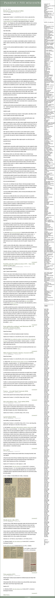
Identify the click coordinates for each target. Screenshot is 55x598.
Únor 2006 (46, 531)
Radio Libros (46, 199)
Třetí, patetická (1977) (9, 574)
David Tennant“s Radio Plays (49, 92)
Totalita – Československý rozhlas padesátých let (48, 254)
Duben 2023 (46, 342)
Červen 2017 (46, 406)
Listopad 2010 (46, 478)
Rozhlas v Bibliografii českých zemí (49, 222)
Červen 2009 (46, 494)
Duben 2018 (46, 397)
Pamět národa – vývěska (48, 177)
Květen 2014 (46, 440)
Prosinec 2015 (46, 422)
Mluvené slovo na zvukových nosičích (49, 281)
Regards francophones (48, 219)
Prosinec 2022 (46, 345)
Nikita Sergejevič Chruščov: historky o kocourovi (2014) (18, 352)
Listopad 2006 (46, 522)
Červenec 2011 (46, 471)
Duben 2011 (46, 474)
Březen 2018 (46, 398)
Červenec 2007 (46, 515)
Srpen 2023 (46, 338)
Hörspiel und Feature (47, 135)
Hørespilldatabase (47, 142)
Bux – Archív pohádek (48, 77)
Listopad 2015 (46, 423)
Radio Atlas (46, 189)
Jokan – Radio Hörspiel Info (48, 150)
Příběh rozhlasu (47, 186)
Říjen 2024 (46, 325)
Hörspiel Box (46, 132)
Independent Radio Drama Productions (48, 144)
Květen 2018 (46, 396)
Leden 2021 (46, 366)
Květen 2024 (46, 330)
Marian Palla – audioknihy (48, 160)
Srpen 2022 (46, 349)
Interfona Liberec (47, 145)
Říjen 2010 (46, 479)
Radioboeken (46, 208)
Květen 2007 (46, 517)
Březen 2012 (46, 464)
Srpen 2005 (46, 536)
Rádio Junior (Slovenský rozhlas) (48, 197)
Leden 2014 (46, 444)
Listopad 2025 (46, 313)
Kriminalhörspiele (47, 154)
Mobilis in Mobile (47, 163)
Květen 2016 (46, 418)
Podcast (45, 288)
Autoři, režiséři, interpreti (48, 272)
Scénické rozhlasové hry (48, 297)
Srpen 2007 (46, 514)
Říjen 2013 (46, 446)
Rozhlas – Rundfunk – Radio (48, 220)
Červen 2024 (46, 329)
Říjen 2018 (46, 391)
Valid (46, 542)
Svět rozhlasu (46, 246)
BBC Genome (46, 67)
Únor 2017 (46, 410)
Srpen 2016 (46, 415)
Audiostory (47, 282)
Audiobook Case (47, 55)
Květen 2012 (46, 462)
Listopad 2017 (46, 401)
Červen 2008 (46, 505)
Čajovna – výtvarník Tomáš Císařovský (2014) (15, 391)
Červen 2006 (46, 527)
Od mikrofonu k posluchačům (49, 170)
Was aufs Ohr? (46, 257)
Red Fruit (45, 219)
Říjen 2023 (46, 336)
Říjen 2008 (46, 501)
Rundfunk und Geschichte (48, 230)
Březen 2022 (46, 354)
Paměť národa (46, 176)
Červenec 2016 (46, 416)
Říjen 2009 (46, 490)
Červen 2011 (46, 472)
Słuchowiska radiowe (47, 248)
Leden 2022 (46, 355)
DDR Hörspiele (46, 93)
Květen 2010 (46, 484)
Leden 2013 (46, 455)
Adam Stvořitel (27, 301)
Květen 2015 (46, 429)
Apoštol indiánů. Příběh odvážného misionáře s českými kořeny (21, 427)
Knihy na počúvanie (47, 153)
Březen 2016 (46, 420)
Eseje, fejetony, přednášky (48, 275)
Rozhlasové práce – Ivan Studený (48, 228)
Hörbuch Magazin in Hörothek (49, 123)
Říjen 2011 (46, 468)
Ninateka (45, 169)
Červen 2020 (46, 373)
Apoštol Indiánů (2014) (9, 417)
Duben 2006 (46, 529)
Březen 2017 (46, 409)
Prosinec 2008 (46, 500)
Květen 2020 (46, 374)
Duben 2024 (46, 331)
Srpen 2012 (46, 459)
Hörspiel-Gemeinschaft (48, 136)
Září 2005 (45, 535)
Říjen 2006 (46, 523)
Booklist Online (46, 74)
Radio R (45, 205)
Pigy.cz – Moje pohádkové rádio (48, 180)
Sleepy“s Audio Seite (47, 233)
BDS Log (45, 70)
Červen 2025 (46, 318)
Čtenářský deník (47, 91)
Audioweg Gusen (47, 64)
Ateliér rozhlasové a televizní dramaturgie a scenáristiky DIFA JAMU (49, 41)
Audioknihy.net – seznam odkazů (48, 62)
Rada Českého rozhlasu (48, 187)
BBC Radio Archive (47, 69)
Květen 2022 (46, 352)
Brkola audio (46, 76)
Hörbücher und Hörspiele (48, 126)
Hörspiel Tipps (46, 134)
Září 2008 (45, 502)
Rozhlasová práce (47, 224)
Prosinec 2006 (46, 522)
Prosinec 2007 (46, 511)
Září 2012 (45, 458)
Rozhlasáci (46, 223)
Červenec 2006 (46, 526)
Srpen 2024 (46, 327)
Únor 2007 (46, 520)
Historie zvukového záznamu (49, 279)
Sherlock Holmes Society (48, 232)
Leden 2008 (46, 510)
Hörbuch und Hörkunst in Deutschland (48, 125)
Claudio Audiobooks (47, 90)
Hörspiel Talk (46, 133)
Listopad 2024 (46, 324)
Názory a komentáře (47, 283)
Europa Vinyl (46, 110)
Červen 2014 (46, 439)
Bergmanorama (47, 71)
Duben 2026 (46, 309)
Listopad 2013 (46, 445)
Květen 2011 (46, 473)
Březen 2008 (46, 508)
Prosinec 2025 (46, 312)
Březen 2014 (46, 442)
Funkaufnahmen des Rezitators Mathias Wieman (49, 117)
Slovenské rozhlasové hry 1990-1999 (48, 236)
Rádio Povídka (46, 203)
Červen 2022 (46, 351)
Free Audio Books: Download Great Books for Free (49, 114)
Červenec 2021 (46, 361)
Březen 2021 (46, 365)
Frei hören (46, 115)
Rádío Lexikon (46, 198)
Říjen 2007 (46, 512)
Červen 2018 (46, 395)
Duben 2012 (46, 463)
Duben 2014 (46, 441)
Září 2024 (45, 326)
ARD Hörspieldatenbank (48, 37)
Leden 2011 (46, 477)
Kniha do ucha (46, 151)
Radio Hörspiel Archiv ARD (48, 194)
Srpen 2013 (46, 448)
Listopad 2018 (46, 390)
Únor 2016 (46, 421)
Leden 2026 (46, 311)
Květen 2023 (46, 341)
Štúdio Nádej (46, 243)
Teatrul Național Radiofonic (48, 250)
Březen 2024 (46, 332)
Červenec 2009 (46, 493)
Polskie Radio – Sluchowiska (49, 185)
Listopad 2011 (46, 467)
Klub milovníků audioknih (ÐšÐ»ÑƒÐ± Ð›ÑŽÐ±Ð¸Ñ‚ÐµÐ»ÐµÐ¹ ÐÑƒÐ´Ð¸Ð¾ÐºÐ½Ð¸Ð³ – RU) (49, 13)
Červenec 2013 (46, 449)
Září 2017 (45, 403)
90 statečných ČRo (47, 27)
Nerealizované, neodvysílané (49, 284)
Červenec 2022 (46, 350)
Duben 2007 (46, 518)
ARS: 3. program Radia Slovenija (48, 39)
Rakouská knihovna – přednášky (47, 214)
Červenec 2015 (46, 427)
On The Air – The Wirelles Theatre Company (48, 174)
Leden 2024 (46, 333)
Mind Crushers (46, 161)
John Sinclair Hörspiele (48, 149)
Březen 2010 (46, 486)
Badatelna (46, 65)
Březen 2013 (46, 453)
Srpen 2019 (46, 382)
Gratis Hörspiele (47, 119)
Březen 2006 (46, 530)
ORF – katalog (46, 175)
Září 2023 (45, 337)
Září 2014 (45, 436)
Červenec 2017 (46, 405)
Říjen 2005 (46, 534)
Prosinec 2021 (46, 356)
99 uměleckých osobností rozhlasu (48, 29)
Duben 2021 (46, 364)
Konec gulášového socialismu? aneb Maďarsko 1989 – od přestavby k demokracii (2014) (18, 327)
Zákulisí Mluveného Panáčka (49, 300)
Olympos (45, 172)
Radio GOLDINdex (47, 193)
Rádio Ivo (45, 196)
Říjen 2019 (46, 380)
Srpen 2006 (46, 525)
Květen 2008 (46, 506)
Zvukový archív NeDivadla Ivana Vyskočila (48, 266)
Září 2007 (45, 513)
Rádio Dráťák (46, 192)
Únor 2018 (46, 399)
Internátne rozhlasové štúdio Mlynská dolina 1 (49, 147)
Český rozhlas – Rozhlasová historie (49, 85)
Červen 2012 (46, 461)
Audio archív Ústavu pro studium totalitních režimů (48, 47)
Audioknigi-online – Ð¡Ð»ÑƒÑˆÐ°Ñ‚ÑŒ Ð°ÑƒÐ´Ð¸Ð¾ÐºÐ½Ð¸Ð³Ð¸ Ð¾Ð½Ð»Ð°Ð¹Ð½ (48, 58)
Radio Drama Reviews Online (49, 15)
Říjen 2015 (46, 424)
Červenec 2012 (46, 460)
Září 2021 (45, 359)
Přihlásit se (46, 539)
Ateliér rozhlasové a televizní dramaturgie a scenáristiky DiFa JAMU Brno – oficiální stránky (49, 44)
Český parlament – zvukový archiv (49, 83)
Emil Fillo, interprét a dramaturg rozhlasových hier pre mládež (49, 106)
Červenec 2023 (46, 339)
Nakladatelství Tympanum (48, 165)
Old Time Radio (46, 171)
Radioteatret (46, 211)
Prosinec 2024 (46, 323)
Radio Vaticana (46, 207)
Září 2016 (45, 414)
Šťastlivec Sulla (13, 302)
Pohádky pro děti (47, 182)
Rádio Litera (46, 200)
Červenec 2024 (46, 328)
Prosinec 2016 (46, 411)
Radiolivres (46, 209)
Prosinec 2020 (46, 367)
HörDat (45, 128)
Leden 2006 (46, 532)
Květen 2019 (46, 385)
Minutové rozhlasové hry (48, 162)
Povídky (45, 290)
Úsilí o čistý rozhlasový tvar (17, 466)
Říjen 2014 (46, 435)
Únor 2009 (46, 498)
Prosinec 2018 (46, 389)
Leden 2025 (46, 322)
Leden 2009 (46, 499)
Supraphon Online (47, 245)
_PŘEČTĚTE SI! (46, 301)
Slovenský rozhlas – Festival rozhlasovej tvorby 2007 (49, 240)
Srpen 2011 (46, 470)
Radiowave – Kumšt (47, 212)
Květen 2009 (46, 495)
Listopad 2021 (46, 357)
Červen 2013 (46, 450)
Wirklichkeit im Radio (47, 261)
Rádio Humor (46, 195)
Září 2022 (45, 348)
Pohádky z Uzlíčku (47, 184)
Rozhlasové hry (10, 451)
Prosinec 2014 (46, 433)
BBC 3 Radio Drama (47, 66)
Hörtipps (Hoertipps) (47, 139)
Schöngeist (46, 231)
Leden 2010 (46, 488)
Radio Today (46, 15)
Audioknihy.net (46, 60)
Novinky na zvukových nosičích (48, 287)
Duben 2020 (46, 375)
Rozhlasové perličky (47, 295)
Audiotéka (46, 63)
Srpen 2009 (46, 492)
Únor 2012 (46, 465)
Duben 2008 (46, 507)
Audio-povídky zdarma (48, 54)
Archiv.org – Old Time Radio (48, 30)
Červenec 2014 (46, 438)
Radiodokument (10, 12)
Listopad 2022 (46, 346)
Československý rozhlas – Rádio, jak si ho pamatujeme (49, 81)
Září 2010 (45, 480)
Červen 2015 (46, 428)
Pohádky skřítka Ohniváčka (49, 183)
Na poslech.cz (46, 164)
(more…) (16, 259)
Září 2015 (45, 425)
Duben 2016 (46, 419)
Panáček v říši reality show (49, 22)
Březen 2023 (46, 343)
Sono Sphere (46, 241)
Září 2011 (45, 469)
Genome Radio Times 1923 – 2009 (49, 118)
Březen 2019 (46, 387)
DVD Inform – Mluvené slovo (49, 104)
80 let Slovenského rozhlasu (49, 26)
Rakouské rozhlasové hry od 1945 (49, 216)
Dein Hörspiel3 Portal (47, 95)
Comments (46, 541)
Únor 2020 (46, 377)
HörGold (45, 129)
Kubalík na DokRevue (47, 155)
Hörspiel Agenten (47, 131)
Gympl (45, 10)
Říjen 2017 (46, 402)
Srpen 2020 (46, 371)
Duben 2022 (46, 353)
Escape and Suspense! (48, 109)
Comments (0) (34, 262)
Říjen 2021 (46, 358)
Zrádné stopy (15, 304)
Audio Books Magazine (48, 50)
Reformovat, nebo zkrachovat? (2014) (13, 11)
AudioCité (45, 4)
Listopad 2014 (46, 434)
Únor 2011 (46, 476)
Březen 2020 (46, 376)
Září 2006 (45, 524)
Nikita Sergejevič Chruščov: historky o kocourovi (19, 361)
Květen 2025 (46, 319)
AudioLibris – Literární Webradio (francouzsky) (49, 6)
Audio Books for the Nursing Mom (49, 49)
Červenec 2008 (46, 504)
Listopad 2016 (46, 412)
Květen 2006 (46, 528)
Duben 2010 (46, 485)
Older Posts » (6, 594)
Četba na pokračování (48, 273)
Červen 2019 (46, 384)
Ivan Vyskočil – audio (47, 148)
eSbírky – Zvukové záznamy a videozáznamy (49, 108)
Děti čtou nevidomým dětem (49, 96)
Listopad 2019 (46, 379)
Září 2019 (45, 381)
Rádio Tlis (45, 206)
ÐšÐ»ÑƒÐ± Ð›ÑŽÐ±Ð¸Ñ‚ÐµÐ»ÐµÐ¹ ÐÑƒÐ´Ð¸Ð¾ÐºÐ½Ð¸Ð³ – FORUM (49, 268)
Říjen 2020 (46, 369)
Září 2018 (45, 392)
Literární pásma (46, 280)
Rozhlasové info (47, 225)
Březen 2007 (46, 519)
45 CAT (45, 25)
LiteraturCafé (46, 157)
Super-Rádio (46, 244)
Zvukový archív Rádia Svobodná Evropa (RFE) (48, 17)
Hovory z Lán (46, 140)
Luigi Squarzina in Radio (48, 159)
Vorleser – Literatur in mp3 (48, 256)
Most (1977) (6, 450)
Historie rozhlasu (20, 266)
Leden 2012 (46, 466)
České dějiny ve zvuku (48, 79)
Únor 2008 (46, 509)
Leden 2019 (46, 388)
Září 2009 (45, 491)
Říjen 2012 (46, 457)
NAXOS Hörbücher (47, 166)
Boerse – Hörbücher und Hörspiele (48, 9)
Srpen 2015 (46, 426)
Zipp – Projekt (46, 262)
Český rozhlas (46, 84)
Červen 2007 (46, 516)
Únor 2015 (46, 432)
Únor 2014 (46, 443)
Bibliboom (46, 7)
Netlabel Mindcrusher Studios (49, 168)
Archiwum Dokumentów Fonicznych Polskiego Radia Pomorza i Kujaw (49, 32)
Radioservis (46, 210)
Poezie (45, 289)
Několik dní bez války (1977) (11, 520)
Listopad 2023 (46, 335)
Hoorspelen (46, 120)
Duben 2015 (46, 430)
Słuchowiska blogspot (48, 247)
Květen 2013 (46, 451)
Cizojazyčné (46, 274)
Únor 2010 (46, 487)
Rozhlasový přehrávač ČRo (48, 229)
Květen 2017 (46, 407)
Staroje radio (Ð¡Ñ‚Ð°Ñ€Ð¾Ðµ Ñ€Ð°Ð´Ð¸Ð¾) (49, 242)
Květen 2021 (46, 363)
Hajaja (45, 276)
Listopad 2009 (46, 489)
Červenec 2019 (46, 383)
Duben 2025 (46, 320)
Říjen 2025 (46, 314)
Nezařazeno (46, 285)
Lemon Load (46, 156)
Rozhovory (46, 296)
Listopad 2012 (46, 456)
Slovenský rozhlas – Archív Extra (49, 238)
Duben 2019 (46, 386)
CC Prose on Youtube (47, 78)
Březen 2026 (46, 310)
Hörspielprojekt (46, 138)
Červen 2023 (46, 340)
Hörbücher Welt (46, 127)
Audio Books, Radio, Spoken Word (49, 51)
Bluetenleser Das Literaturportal (47, 73)
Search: (45, 303)
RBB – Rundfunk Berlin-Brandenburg (48, 218)
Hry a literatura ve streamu (48, 141)
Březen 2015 (46, 431)
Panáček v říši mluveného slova (27, 2)
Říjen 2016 (46, 413)
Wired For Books (47, 260)
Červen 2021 (46, 362)
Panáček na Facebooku (48, 178)
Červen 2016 (46, 417)
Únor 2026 (46, 310)
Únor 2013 (46, 454)
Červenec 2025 (46, 317)
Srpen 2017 (46, 404)
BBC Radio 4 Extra (47, 68)
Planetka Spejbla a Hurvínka (49, 181)
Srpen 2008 (46, 503)
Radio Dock (46, 191)
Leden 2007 (46, 521)
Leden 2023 (46, 344)
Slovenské (46, 299)
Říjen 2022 (46, 347)
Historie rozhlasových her (12, 266)
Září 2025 (45, 315)
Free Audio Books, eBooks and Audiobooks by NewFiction (49, 112)
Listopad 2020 (46, 368)
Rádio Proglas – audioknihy (48, 204)
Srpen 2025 (46, 316)
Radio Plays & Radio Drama (48, 201)
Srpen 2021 (46, 360)
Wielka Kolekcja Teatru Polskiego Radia (48, 259)
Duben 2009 (46, 496)
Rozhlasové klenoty (47, 226)
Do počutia (46, 103)
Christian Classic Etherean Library (48, 87)
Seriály (45, 298)
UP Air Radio (46, 255)
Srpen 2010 (46, 481)
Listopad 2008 (46, 500)
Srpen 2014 (46, 437)
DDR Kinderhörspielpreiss (48, 94)
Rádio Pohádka (46, 202)
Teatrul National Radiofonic (48, 251)
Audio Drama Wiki (47, 52)
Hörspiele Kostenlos (47, 137)
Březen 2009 (46, 497)
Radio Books (46, 190)
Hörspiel (45, 130)
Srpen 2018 (46, 393)
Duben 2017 (46, 408)
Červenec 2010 (46, 482)
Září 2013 (45, 447)
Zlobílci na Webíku (47, 263)
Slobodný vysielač (47, 234)
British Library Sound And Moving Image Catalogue (48, 75)
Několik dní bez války (10, 545)
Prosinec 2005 (46, 533)
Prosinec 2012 (46, 455)
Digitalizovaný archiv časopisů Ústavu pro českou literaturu (49, 100)
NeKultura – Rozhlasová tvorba (49, 167)
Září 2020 (45, 370)
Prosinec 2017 (46, 400)
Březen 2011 (46, 475)
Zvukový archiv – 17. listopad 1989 (49, 264)
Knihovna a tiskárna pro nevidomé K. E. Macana (48, 152)
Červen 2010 (46, 483)
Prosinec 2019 (46, 378)
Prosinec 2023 (46, 334)
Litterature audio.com (47, 158)
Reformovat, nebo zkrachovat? (15, 232)
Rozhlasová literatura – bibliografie (48, 293)
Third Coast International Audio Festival (49, 252)
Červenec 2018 (46, 394)
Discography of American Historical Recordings (48, 102)
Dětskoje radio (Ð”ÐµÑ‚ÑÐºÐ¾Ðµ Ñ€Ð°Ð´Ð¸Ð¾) (48, 98)
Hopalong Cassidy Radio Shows (49, 122)
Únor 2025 (46, 321)
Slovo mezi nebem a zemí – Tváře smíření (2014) (16, 401)
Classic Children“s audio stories (48, 89)
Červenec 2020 (46, 372)
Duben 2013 (46, 452)
